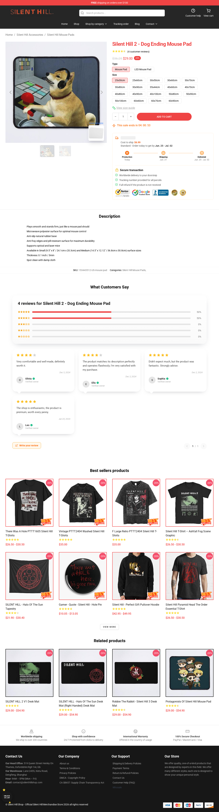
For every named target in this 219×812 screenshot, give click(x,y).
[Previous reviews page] (187, 446)
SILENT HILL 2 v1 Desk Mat (22, 701)
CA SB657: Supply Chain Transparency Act (82, 782)
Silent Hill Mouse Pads (60, 34)
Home (9, 34)
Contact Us (118, 777)
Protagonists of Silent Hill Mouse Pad (188, 701)
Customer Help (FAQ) (124, 782)
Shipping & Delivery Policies (127, 763)
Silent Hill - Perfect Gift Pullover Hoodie (135, 604)
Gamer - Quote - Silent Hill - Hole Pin (80, 604)
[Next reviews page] (204, 446)
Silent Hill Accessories (30, 34)
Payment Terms (121, 768)
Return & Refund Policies (126, 773)
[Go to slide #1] (47, 151)
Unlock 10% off (7, 797)
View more (109, 627)
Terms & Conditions (70, 768)
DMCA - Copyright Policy (72, 777)
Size (114, 74)
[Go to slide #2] (65, 151)
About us (64, 763)
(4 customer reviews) (138, 51)
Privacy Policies (68, 773)
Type (115, 64)
